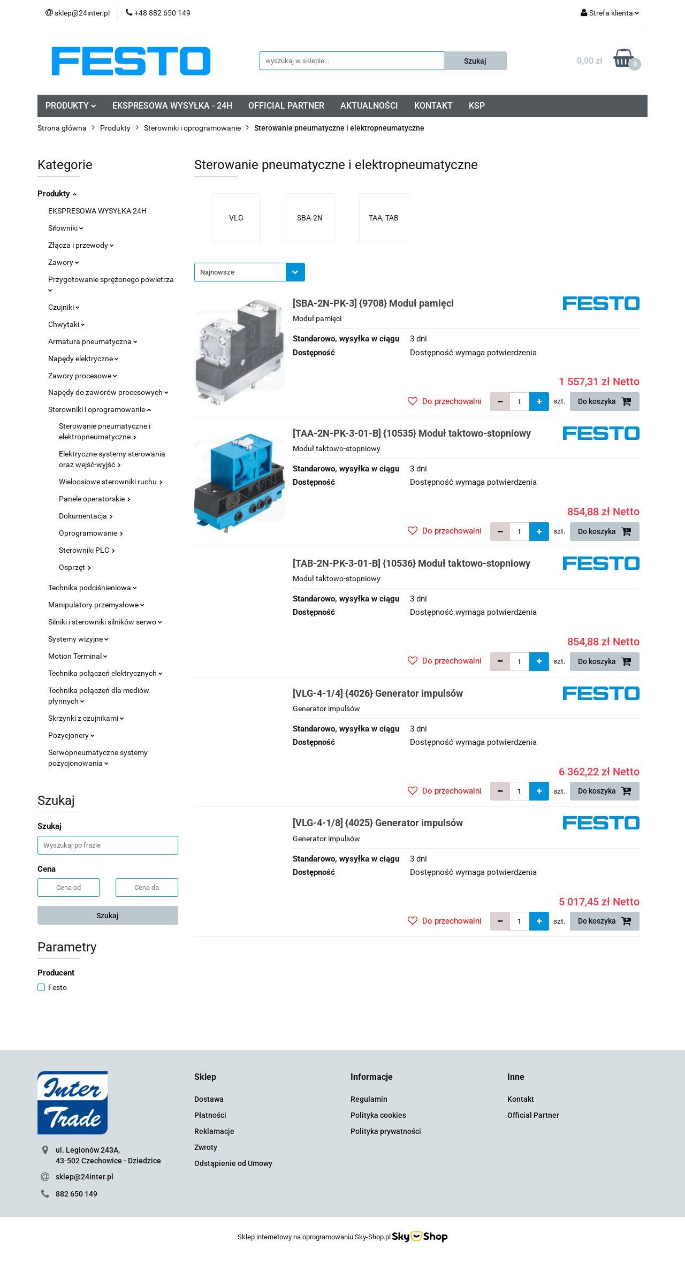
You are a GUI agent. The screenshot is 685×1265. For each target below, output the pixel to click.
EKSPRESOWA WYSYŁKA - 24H (172, 106)
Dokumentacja (86, 516)
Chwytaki (66, 324)
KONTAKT (433, 106)
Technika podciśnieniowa (92, 587)
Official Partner (533, 1115)
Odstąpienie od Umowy (233, 1163)
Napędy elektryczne (83, 358)
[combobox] (249, 272)
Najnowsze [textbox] (217, 272)
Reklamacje (214, 1131)
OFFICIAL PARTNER (286, 106)
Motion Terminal (78, 656)
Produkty (57, 194)
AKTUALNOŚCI (369, 106)
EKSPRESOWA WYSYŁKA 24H (97, 211)
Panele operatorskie (95, 498)
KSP (477, 106)
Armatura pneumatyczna (93, 341)
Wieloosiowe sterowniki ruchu (111, 481)
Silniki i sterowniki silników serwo (105, 622)
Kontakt (520, 1099)
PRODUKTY (70, 106)
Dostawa (209, 1099)
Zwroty (205, 1147)
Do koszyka (604, 401)
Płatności (210, 1115)
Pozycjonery (71, 735)
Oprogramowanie (91, 533)
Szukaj (107, 915)
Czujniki (64, 307)
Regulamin (369, 1099)
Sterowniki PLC (87, 550)
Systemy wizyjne (78, 639)
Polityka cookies (378, 1115)
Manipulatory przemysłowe (96, 604)
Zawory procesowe (82, 375)
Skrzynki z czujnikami (86, 718)
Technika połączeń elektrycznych (105, 673)
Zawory (63, 262)
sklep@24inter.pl (84, 1176)
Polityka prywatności (386, 1131)
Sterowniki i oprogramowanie (99, 409)
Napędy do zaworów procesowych (108, 392)
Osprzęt (75, 567)
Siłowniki (65, 228)
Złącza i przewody (81, 245)
